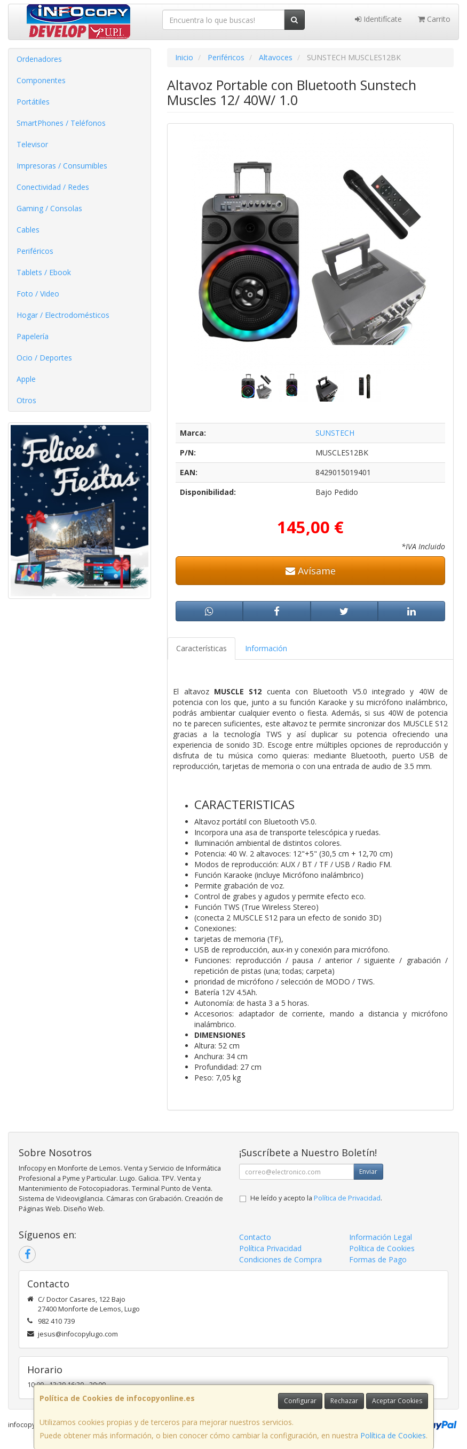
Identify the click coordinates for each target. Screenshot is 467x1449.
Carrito (434, 19)
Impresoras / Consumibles (62, 166)
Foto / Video (38, 294)
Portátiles (33, 102)
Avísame (311, 570)
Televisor (32, 144)
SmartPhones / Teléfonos (61, 123)
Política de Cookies (393, 1435)
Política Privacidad (270, 1248)
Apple (26, 379)
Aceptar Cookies (397, 1400)
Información (266, 648)
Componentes (41, 80)
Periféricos (35, 251)
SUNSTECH (334, 433)
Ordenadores (39, 59)
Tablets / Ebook (44, 272)
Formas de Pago (378, 1259)
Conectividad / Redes (53, 187)
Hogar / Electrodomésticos (63, 315)
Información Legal (380, 1237)
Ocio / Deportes (44, 358)
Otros (26, 400)
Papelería (33, 336)
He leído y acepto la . (316, 1198)
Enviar (368, 1171)
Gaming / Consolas (49, 208)
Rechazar (344, 1400)
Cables (28, 230)
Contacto (255, 1237)
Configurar (300, 1400)
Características (201, 648)
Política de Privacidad (347, 1198)
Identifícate (378, 19)
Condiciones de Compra (280, 1259)
